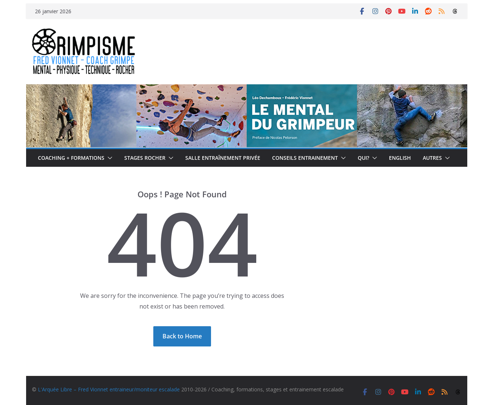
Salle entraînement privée (222, 157)
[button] (108, 158)
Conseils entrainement (305, 157)
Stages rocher (144, 157)
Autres (432, 157)
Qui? (363, 157)
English (400, 157)
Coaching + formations (71, 157)
